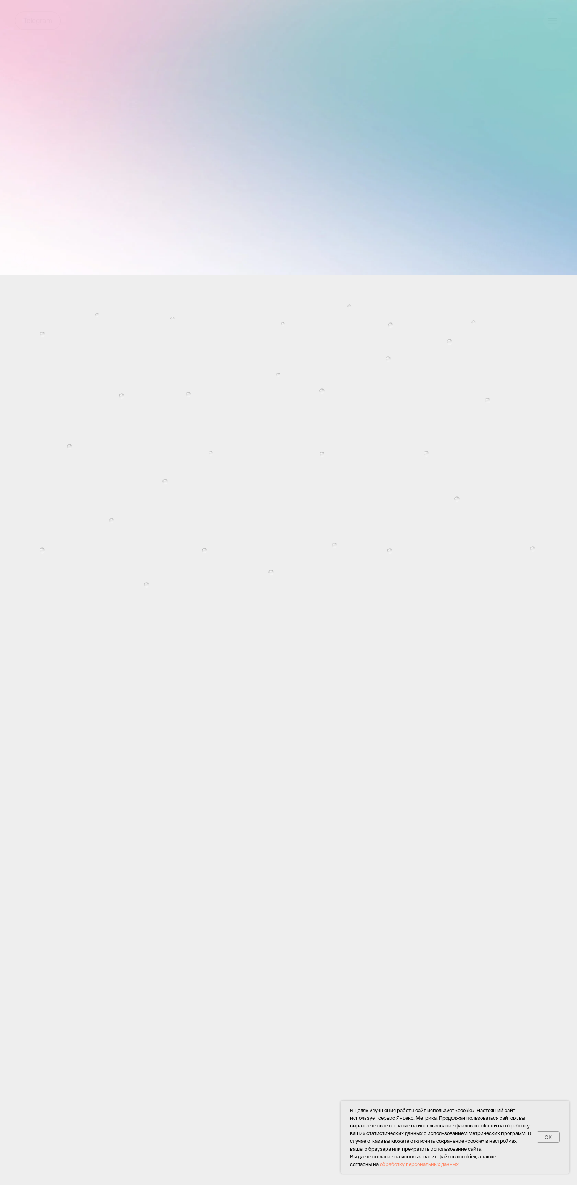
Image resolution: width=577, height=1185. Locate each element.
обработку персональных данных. (420, 1164)
